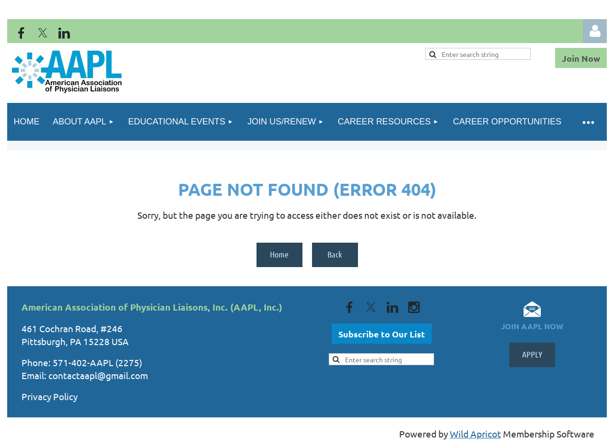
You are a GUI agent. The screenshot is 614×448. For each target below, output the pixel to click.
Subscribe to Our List (381, 333)
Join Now (581, 58)
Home (279, 254)
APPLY (532, 354)
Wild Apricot (475, 433)
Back (334, 254)
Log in (595, 31)
